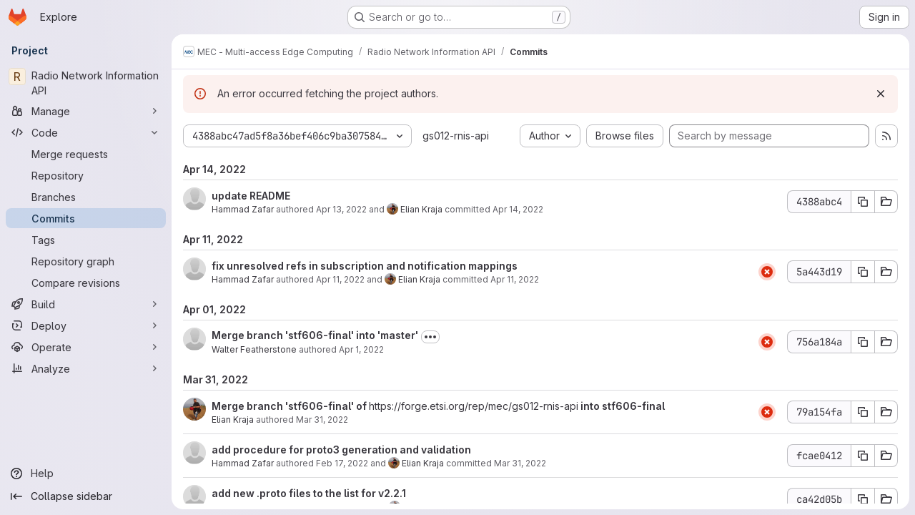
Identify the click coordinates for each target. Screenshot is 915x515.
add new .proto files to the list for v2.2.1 (309, 493)
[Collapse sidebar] (86, 496)
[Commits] (86, 218)
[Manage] (86, 111)
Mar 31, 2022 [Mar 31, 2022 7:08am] (322, 419)
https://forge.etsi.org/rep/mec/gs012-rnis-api (473, 406)
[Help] (86, 474)
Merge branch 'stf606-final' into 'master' (315, 335)
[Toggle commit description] (430, 336)
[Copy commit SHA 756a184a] (862, 341)
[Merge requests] (86, 154)
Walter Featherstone (254, 349)
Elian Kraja (421, 209)
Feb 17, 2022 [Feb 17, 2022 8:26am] (342, 463)
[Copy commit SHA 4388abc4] (862, 201)
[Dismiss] (880, 93)
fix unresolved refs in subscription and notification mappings (365, 266)
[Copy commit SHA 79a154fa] (862, 412)
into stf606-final (621, 406)
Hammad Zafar (243, 209)
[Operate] (86, 347)
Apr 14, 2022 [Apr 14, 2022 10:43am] (518, 209)
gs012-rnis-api (455, 135)
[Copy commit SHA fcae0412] (862, 455)
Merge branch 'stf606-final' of (290, 406)
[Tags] (86, 240)
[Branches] (86, 197)
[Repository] (86, 175)
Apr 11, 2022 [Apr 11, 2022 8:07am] (340, 279)
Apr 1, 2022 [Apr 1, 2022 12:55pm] (361, 349)
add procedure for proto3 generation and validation (341, 449)
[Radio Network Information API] (86, 83)
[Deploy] (86, 325)
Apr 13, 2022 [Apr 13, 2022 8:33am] (341, 209)
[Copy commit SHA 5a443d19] (862, 271)
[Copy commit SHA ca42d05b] (862, 499)
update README (251, 196)
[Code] (86, 132)
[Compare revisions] (86, 283)
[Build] (86, 304)
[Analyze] (86, 368)
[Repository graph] (86, 261)
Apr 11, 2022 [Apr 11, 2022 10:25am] (514, 279)
